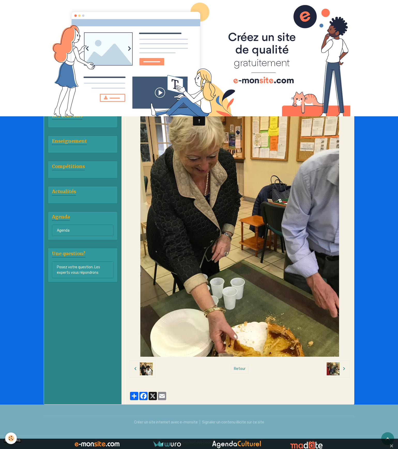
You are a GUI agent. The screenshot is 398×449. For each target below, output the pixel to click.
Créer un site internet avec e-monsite (166, 422)
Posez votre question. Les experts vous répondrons (78, 270)
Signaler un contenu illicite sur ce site (233, 422)
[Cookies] (11, 438)
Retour (240, 369)
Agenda (63, 230)
